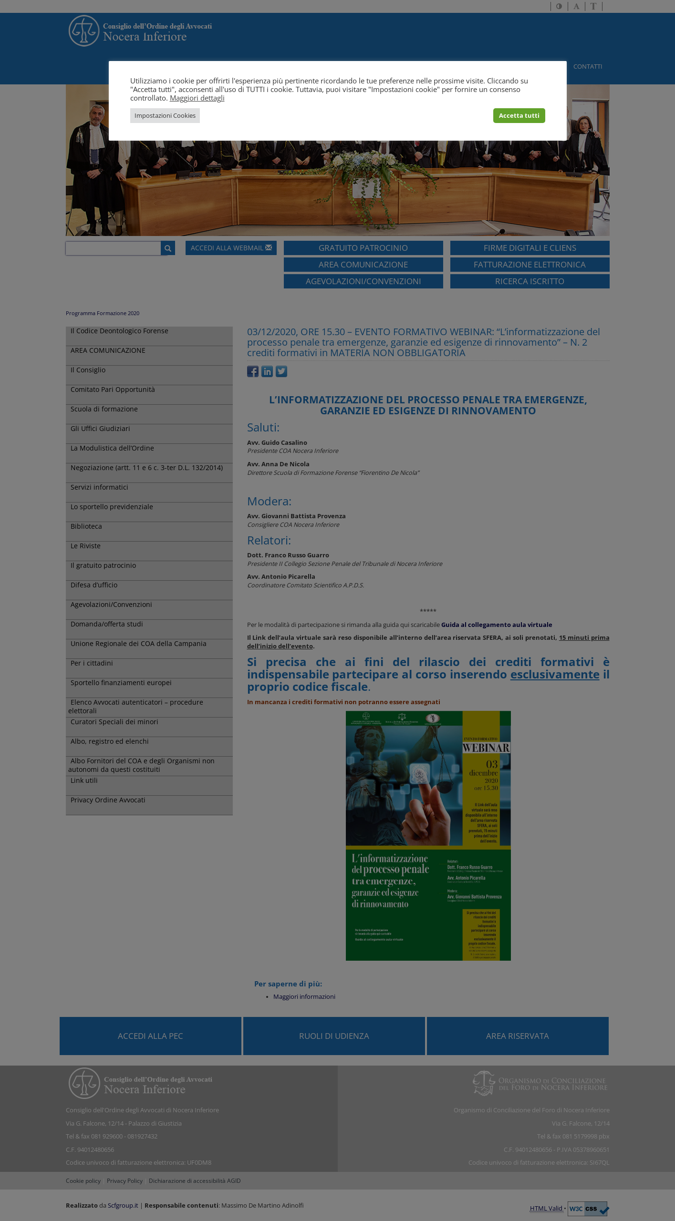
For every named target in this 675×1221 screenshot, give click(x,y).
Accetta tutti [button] (519, 115)
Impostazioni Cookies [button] (165, 115)
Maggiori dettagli (197, 98)
